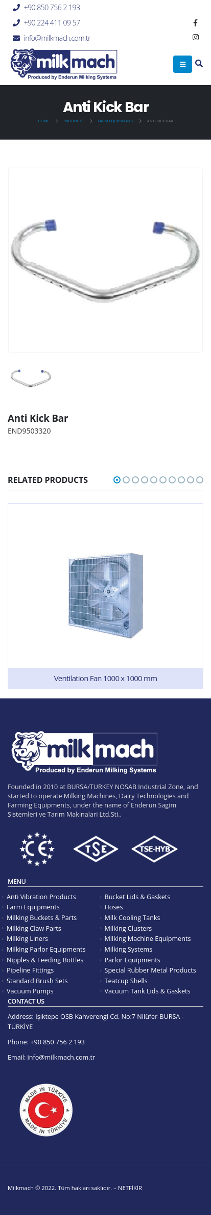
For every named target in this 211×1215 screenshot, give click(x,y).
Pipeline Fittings (30, 970)
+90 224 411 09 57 (52, 23)
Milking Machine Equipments (148, 938)
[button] (117, 480)
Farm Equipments (33, 907)
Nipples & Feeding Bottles (45, 960)
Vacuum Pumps (30, 991)
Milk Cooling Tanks (132, 917)
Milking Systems (129, 949)
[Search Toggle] (199, 64)
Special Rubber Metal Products (150, 970)
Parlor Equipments (132, 960)
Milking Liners (27, 938)
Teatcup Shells (126, 981)
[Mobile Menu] (182, 64)
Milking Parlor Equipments (46, 949)
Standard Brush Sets (37, 981)
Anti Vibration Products (41, 897)
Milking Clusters (128, 928)
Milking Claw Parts (34, 928)
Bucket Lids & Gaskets (138, 897)
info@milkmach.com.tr (57, 38)
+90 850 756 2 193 (52, 7)
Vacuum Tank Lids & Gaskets (148, 991)
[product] (105, 596)
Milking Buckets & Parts (42, 917)
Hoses (114, 907)
